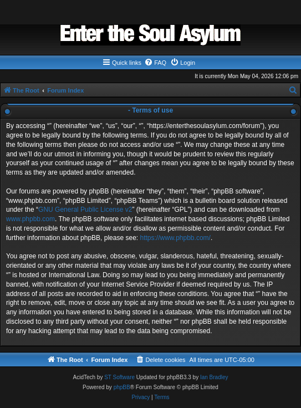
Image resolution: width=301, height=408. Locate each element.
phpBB (122, 387)
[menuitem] (155, 62)
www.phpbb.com (30, 219)
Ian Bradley (214, 377)
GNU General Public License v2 (85, 209)
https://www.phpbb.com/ (175, 238)
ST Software (119, 377)
